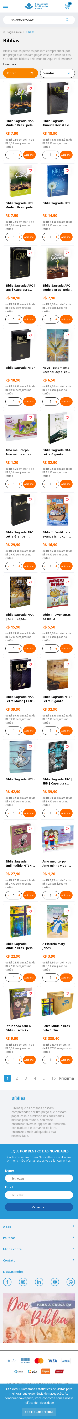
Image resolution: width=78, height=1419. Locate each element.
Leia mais (9, 64)
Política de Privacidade (39, 1403)
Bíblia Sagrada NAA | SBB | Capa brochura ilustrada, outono (19, 617)
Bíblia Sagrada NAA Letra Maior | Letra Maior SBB (19, 699)
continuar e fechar (39, 1412)
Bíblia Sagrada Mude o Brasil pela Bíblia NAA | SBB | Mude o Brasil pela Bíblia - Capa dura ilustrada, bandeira (19, 946)
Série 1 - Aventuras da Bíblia (56, 617)
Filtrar (20, 73)
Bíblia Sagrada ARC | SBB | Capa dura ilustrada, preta (20, 287)
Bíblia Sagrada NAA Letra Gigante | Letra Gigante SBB (56, 452)
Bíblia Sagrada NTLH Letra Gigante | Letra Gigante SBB (57, 699)
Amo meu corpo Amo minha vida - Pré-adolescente (18, 452)
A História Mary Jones (53, 946)
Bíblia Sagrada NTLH (57, 203)
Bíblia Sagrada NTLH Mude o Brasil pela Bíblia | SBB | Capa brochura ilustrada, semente (20, 205)
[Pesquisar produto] (69, 21)
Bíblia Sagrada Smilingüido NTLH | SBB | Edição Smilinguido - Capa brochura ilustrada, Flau (19, 863)
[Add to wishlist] (30, 88)
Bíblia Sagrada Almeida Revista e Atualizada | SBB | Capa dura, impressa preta (56, 123)
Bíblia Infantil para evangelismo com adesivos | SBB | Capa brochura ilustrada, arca (56, 534)
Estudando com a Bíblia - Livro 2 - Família (18, 1028)
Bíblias (30, 32)
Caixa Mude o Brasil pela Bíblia (56, 1028)
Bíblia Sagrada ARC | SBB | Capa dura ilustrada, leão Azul (57, 781)
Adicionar (29, 154)
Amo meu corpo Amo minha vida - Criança (55, 863)
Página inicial (14, 32)
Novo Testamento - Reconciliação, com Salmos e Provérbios (57, 370)
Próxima (66, 1078)
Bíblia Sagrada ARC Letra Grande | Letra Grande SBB (19, 534)
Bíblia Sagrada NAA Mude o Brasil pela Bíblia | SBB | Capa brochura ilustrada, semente (19, 123)
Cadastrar (39, 1207)
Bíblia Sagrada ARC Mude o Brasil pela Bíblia (56, 287)
